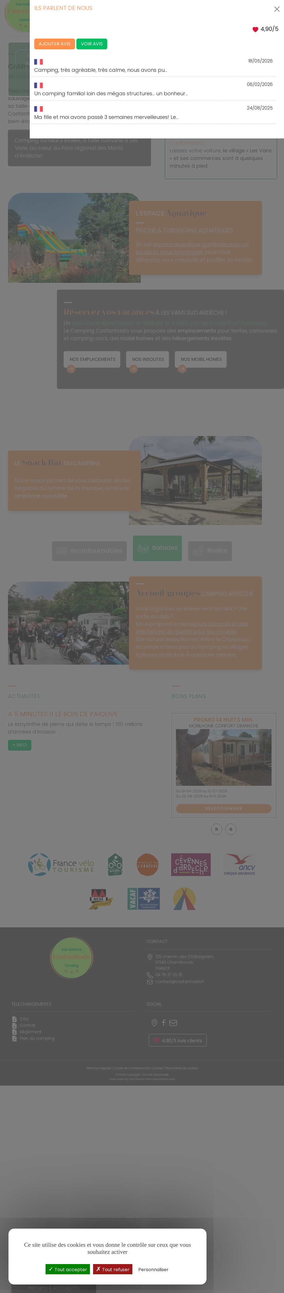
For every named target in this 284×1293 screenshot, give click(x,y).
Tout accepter (67, 1269)
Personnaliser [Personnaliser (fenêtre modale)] (153, 1269)
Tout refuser (113, 1269)
